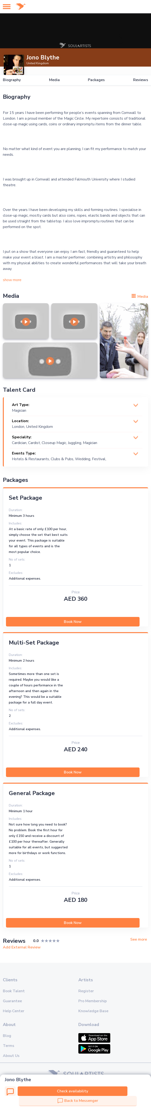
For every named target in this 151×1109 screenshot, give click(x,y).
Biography (12, 80)
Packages (96, 80)
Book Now (73, 621)
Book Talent (14, 991)
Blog (7, 1035)
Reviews (140, 80)
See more (138, 939)
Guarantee (12, 1001)
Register (86, 991)
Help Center (13, 1011)
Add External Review (22, 947)
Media (54, 80)
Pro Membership (92, 1001)
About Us (11, 1055)
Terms (8, 1045)
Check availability (72, 1091)
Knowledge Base (93, 1011)
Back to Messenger (78, 1101)
